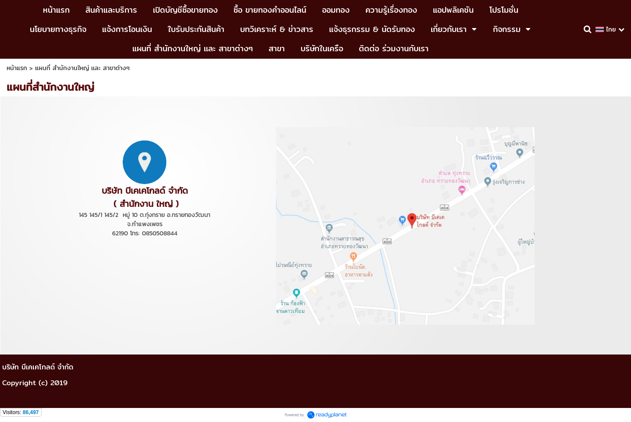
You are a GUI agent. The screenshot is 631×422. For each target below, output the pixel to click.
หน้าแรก (17, 68)
